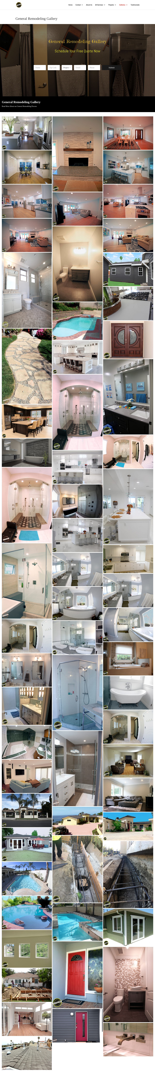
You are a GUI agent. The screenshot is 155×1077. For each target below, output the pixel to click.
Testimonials (135, 5)
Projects (111, 5)
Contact (78, 5)
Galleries (122, 5)
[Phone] (94, 67)
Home (70, 5)
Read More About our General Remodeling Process (19, 106)
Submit (112, 67)
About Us (89, 5)
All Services (99, 5)
